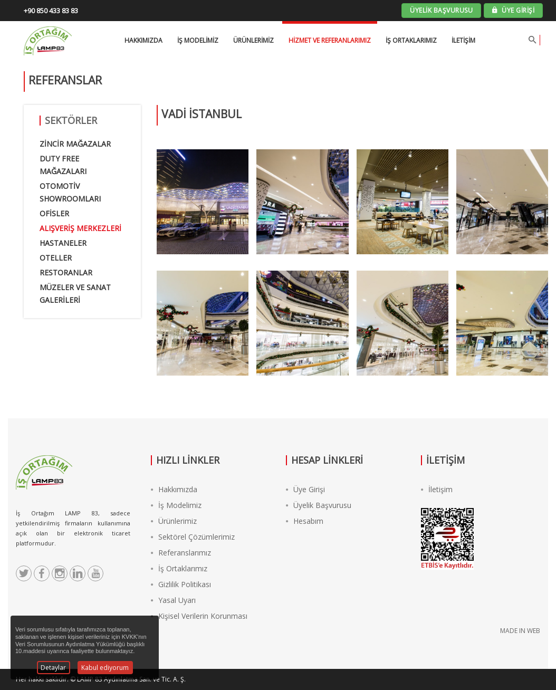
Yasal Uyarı (173, 600)
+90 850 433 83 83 (51, 10)
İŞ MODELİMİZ (197, 40)
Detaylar (53, 667)
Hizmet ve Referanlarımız (330, 40)
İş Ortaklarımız (411, 40)
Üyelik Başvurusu (318, 505)
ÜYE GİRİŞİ (513, 10)
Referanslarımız (181, 553)
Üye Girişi (305, 489)
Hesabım (304, 521)
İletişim (463, 40)
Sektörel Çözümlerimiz (193, 537)
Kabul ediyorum (105, 667)
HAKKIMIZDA (143, 40)
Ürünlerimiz (253, 40)
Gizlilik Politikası (181, 584)
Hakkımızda (174, 489)
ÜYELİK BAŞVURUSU (441, 10)
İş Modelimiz (176, 505)
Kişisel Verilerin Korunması (199, 616)
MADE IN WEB (520, 630)
